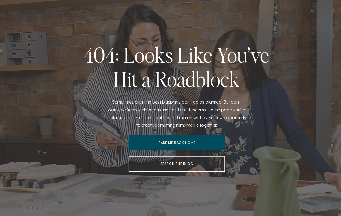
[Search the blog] (177, 164)
